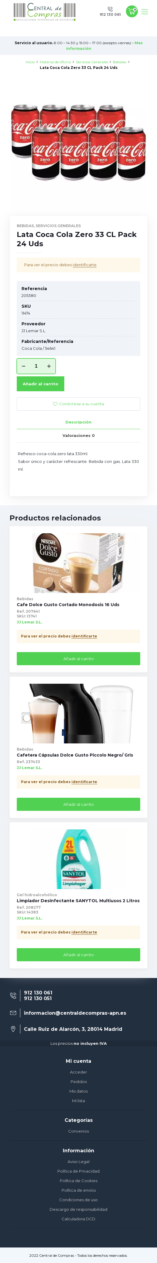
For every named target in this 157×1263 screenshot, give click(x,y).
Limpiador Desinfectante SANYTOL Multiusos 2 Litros (78, 900)
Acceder (78, 1072)
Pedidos (79, 1081)
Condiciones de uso (78, 1199)
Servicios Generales (92, 62)
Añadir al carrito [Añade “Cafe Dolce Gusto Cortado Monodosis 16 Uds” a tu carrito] (78, 658)
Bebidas (119, 62)
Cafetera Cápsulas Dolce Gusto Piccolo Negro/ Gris (75, 755)
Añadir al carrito (40, 383)
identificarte (85, 264)
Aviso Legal (78, 1161)
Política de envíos (79, 1190)
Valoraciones (79, 435)
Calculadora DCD (78, 1218)
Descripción (78, 422)
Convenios (78, 1131)
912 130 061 (38, 993)
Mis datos (78, 1091)
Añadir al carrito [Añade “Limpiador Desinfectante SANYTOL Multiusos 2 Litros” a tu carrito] (78, 954)
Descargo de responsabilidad (78, 1209)
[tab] (78, 422)
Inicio (30, 62)
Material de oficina (55, 62)
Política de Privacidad (78, 1171)
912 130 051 (38, 998)
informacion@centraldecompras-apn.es (75, 1013)
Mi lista (78, 1100)
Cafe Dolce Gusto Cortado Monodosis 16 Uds (68, 604)
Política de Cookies (78, 1180)
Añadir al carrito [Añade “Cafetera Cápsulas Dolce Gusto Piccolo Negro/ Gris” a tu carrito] (78, 804)
